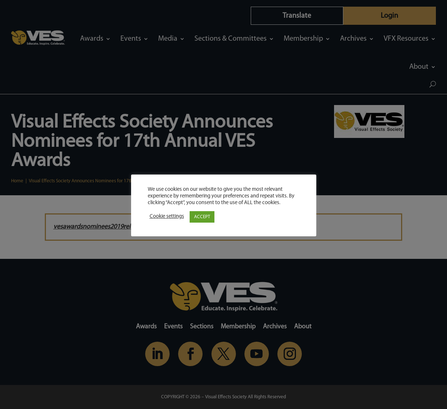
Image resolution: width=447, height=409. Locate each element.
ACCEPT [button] (202, 216)
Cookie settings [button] (167, 216)
